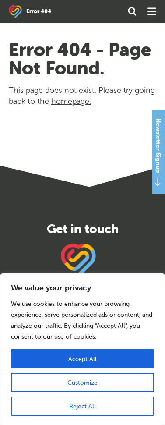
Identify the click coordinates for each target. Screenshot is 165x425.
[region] (82, 349)
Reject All (82, 406)
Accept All (82, 359)
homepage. (71, 101)
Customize (82, 382)
